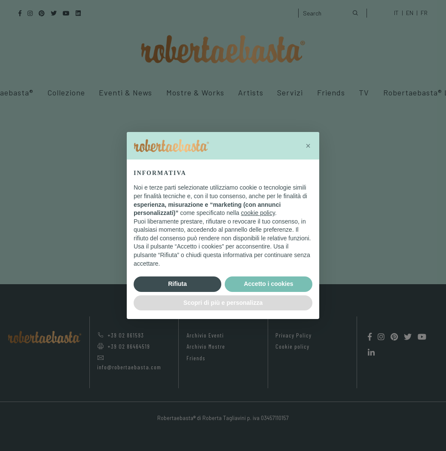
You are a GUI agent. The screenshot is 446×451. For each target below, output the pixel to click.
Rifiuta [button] (177, 283)
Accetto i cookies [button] (268, 283)
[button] (308, 146)
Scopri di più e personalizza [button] (223, 302)
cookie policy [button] (258, 212)
